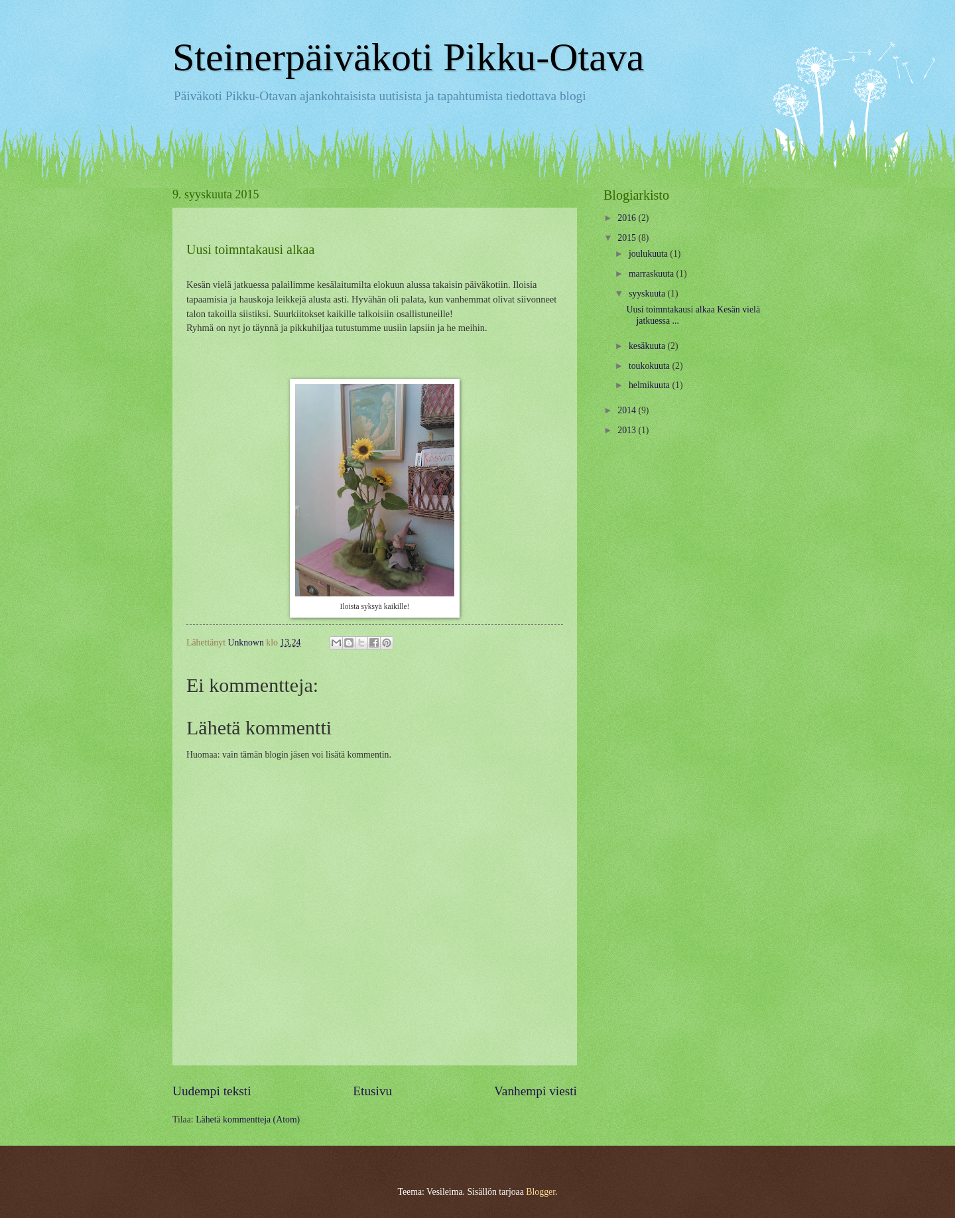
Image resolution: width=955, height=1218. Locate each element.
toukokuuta (650, 366)
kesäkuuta (648, 346)
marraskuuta (652, 274)
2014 (627, 410)
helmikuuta (650, 385)
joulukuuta (649, 254)
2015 (627, 238)
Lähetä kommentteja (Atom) (248, 1119)
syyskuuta (648, 294)
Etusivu (372, 1091)
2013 (627, 430)
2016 (627, 218)
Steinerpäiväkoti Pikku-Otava (408, 57)
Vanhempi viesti (535, 1091)
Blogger (540, 1192)
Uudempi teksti (211, 1091)
